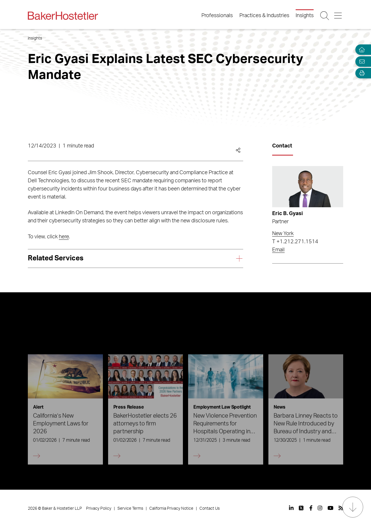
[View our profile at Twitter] (301, 508)
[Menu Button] (338, 15)
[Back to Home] (63, 16)
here (64, 236)
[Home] (360, 49)
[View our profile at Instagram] (320, 508)
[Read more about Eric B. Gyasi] (307, 186)
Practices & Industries (264, 15)
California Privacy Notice (171, 509)
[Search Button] (325, 15)
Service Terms (130, 509)
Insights (305, 15)
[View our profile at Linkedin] (291, 508)
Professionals (217, 15)
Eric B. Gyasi (287, 213)
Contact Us (209, 509)
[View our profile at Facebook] (310, 508)
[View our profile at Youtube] (330, 508)
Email (278, 250)
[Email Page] (360, 61)
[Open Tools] (360, 73)
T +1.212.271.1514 (295, 241)
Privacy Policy (98, 509)
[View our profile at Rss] (341, 508)
